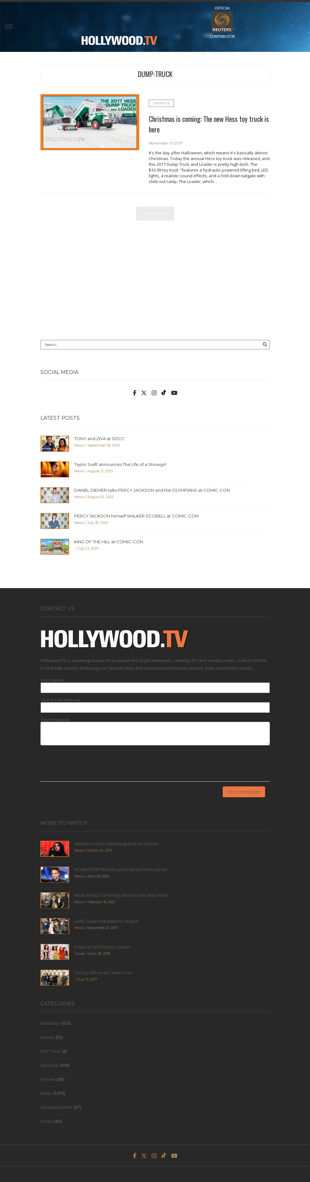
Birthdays (50, 1023)
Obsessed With (56, 1107)
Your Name (52, 680)
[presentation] (88, 765)
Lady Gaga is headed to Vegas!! (106, 921)
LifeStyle (161, 103)
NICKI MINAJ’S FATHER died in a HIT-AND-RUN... (122, 895)
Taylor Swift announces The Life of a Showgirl (120, 464)
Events (47, 1037)
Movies (47, 1079)
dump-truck (155, 74)
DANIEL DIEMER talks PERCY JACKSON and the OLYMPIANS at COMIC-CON (152, 490)
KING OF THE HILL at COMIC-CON (108, 541)
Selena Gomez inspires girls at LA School (116, 843)
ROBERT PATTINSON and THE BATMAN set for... (122, 869)
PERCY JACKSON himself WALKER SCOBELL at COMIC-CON (136, 515)
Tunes (46, 1121)
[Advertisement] (155, 282)
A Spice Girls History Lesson (102, 946)
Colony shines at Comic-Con (103, 972)
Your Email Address (60, 700)
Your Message (55, 720)
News (46, 1093)
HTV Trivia (50, 1051)
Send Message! (244, 792)
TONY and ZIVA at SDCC (99, 438)
